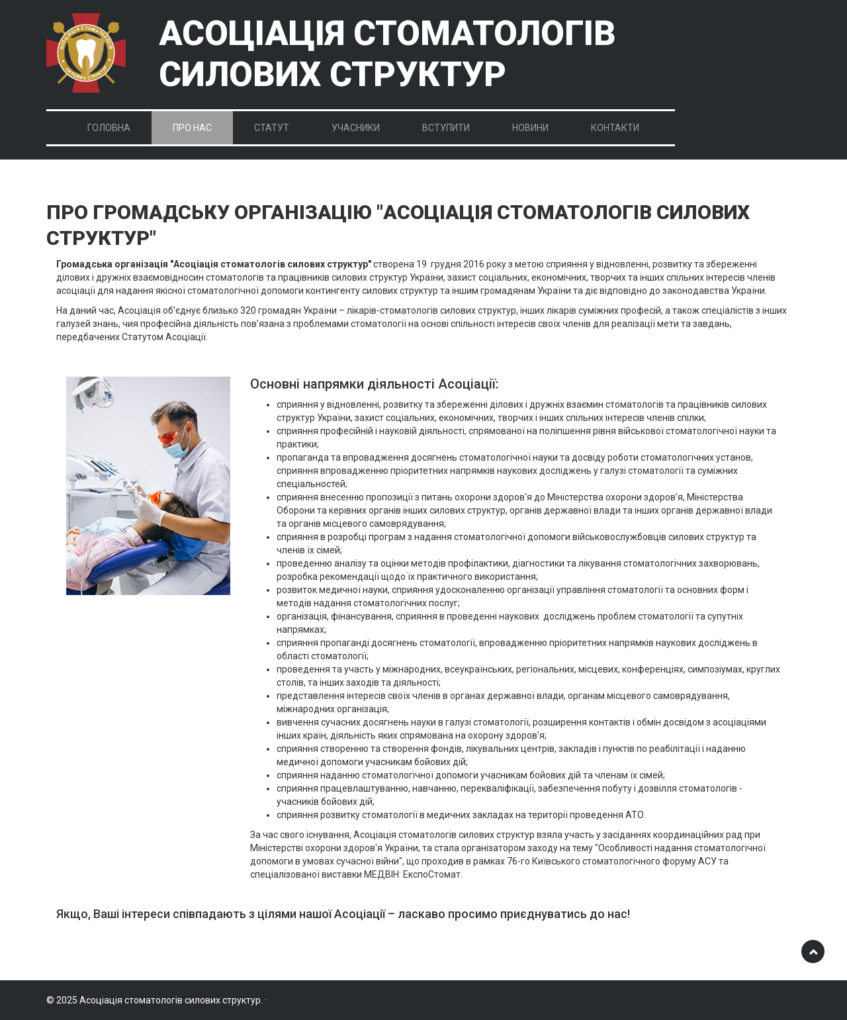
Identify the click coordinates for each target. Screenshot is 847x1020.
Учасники (356, 127)
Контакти (615, 127)
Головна (108, 127)
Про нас (192, 127)
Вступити (446, 127)
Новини (530, 127)
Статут (271, 127)
